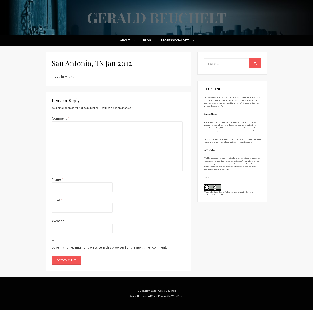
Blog (147, 40)
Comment (60, 118)
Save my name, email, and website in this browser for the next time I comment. (109, 247)
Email (57, 200)
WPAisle (152, 295)
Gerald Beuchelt (156, 17)
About (125, 40)
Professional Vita (175, 40)
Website (58, 221)
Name (57, 179)
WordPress (177, 295)
